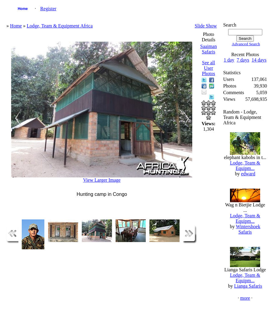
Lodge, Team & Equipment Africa (60, 25)
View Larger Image (101, 180)
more (245, 298)
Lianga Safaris (248, 286)
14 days (259, 59)
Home (23, 9)
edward (248, 173)
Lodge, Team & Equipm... (245, 165)
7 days (243, 59)
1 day (229, 59)
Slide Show (206, 25)
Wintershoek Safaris (248, 229)
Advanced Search (246, 44)
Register (48, 8)
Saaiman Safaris (208, 49)
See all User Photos (208, 68)
